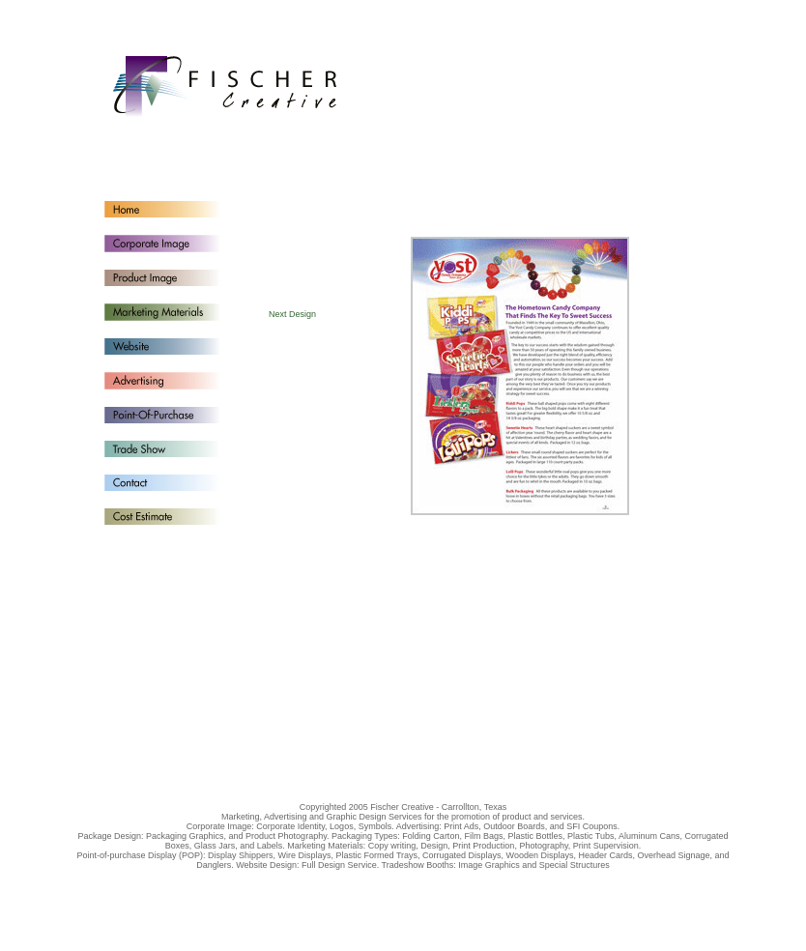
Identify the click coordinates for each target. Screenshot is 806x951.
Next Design (292, 314)
